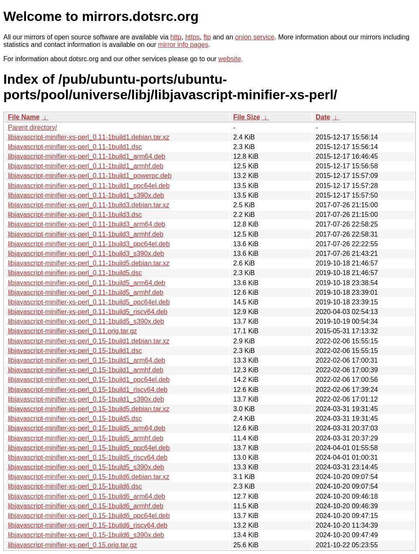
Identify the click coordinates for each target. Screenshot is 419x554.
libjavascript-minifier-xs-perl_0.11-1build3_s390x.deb (86, 253)
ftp (207, 37)
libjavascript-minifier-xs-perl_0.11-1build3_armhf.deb (86, 234)
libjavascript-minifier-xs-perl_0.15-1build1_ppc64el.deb (89, 379)
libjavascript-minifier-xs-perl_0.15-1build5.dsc (75, 418)
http (175, 37)
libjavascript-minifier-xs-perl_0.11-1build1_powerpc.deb (89, 175)
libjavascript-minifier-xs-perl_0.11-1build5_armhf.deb (86, 292)
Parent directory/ (32, 127)
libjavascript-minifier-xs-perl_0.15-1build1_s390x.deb (86, 399)
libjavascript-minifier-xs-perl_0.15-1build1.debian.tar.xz (88, 341)
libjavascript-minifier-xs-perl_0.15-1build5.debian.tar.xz (88, 408)
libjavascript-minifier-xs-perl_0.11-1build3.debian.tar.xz (88, 205)
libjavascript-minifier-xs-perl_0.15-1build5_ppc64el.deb (89, 447)
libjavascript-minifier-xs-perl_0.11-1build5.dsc (75, 272)
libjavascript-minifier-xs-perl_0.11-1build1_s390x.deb (86, 195)
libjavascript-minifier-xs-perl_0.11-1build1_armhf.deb (86, 166)
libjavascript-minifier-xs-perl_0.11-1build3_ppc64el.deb (89, 243)
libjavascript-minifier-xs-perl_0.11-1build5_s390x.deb (86, 321)
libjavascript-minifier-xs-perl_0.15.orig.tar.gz (72, 545)
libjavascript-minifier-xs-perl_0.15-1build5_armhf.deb (86, 438)
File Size (246, 117)
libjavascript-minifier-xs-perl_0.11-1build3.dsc (75, 214)
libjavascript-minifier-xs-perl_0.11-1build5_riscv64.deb (88, 311)
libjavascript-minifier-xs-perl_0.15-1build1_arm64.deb (86, 360)
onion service (254, 37)
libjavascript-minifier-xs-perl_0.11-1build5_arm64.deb (86, 282)
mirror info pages (183, 44)
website (229, 58)
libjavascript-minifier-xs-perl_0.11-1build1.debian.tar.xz (88, 137)
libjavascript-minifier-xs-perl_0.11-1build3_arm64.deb (86, 224)
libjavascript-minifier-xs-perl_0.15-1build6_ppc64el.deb (89, 515)
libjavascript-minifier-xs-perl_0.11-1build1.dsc (75, 146)
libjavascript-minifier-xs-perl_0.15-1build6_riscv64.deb (88, 525)
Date (323, 117)
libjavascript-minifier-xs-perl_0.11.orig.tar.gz (72, 331)
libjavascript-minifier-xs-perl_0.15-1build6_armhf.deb (86, 506)
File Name (24, 117)
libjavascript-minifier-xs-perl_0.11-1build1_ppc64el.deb (89, 185)
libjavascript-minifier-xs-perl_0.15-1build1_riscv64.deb (88, 389)
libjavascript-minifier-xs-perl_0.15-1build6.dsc (75, 486)
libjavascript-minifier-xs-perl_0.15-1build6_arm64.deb (86, 496)
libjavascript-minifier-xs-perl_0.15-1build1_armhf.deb (86, 370)
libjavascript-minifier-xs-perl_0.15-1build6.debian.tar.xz (88, 476)
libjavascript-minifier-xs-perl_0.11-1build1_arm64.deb (86, 156)
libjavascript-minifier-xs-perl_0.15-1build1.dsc (75, 350)
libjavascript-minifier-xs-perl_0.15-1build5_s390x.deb (86, 467)
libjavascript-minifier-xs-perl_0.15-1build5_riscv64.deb (88, 457)
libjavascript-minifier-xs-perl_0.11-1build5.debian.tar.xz (88, 263)
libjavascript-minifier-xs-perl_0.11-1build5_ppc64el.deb (89, 302)
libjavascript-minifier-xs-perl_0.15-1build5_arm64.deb (86, 428)
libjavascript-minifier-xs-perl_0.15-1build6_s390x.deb (86, 535)
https (192, 37)
